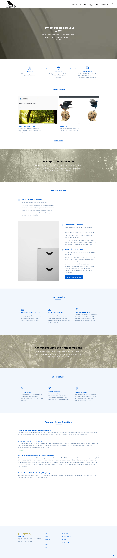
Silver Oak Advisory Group (27, 129)
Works (46, 544)
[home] (8, 4)
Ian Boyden (63, 129)
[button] (113, 4)
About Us (47, 539)
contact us (104, 4)
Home (46, 536)
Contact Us (48, 550)
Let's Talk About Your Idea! (74, 280)
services (83, 4)
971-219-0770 (65, 542)
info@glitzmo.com (66, 536)
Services (47, 541)
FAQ (97, 4)
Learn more (21, 454)
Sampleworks (91, 5)
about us (74, 4)
